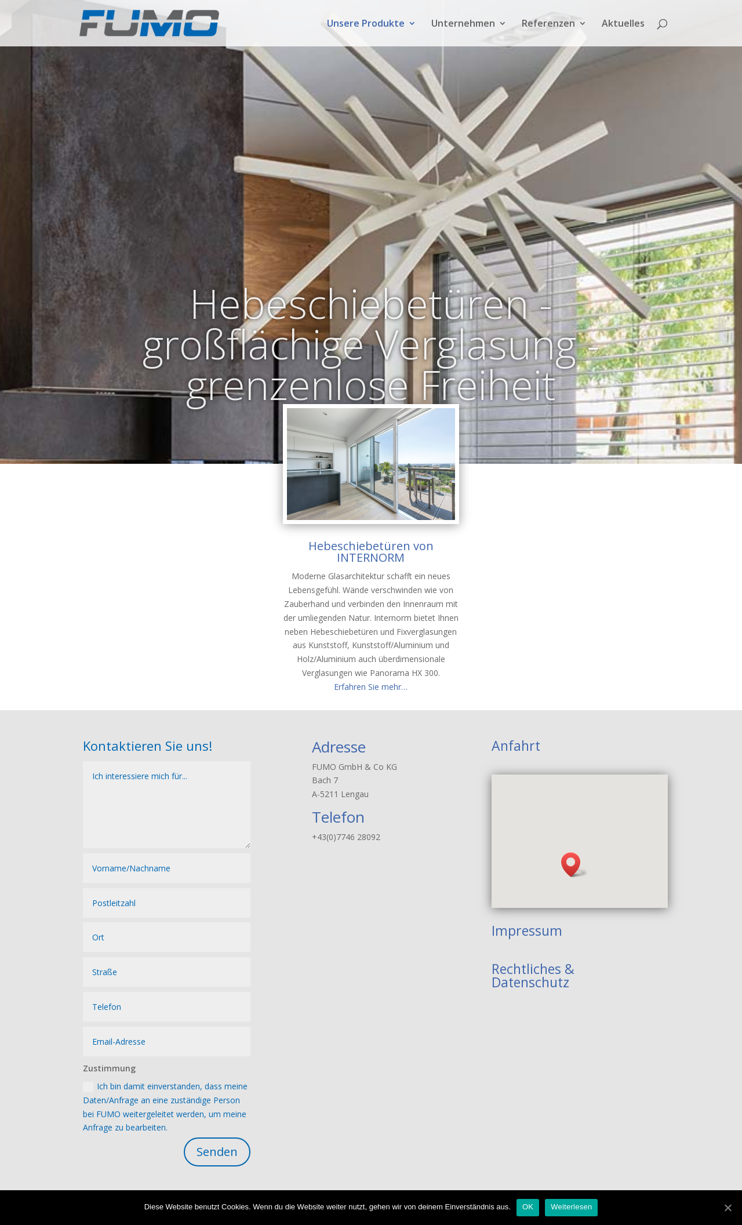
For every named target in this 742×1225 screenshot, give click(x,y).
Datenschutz (530, 982)
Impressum (527, 930)
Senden (217, 1151)
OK (527, 1206)
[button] (574, 864)
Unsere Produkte (366, 24)
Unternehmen (463, 24)
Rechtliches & (533, 968)
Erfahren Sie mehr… (371, 686)
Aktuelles (623, 24)
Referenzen (548, 24)
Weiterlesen (571, 1206)
